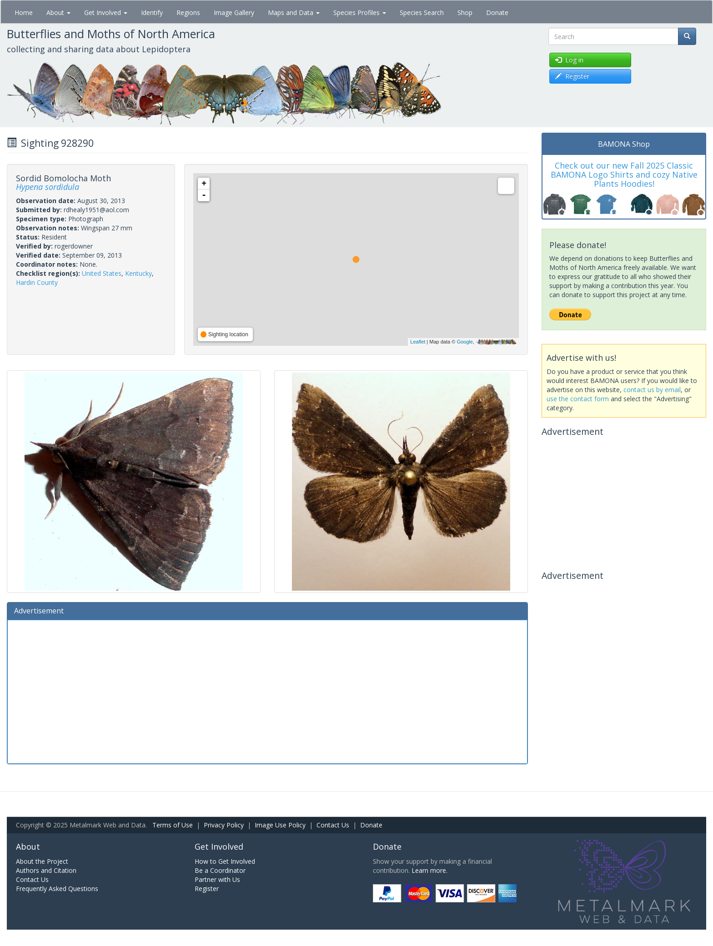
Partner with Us (217, 879)
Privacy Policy (224, 825)
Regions (188, 12)
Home (24, 12)
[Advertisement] (267, 690)
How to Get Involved (225, 861)
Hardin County (37, 282)
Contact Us (332, 825)
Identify (152, 12)
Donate (497, 12)
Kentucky (138, 273)
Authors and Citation (46, 870)
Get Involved (105, 12)
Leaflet (417, 341)
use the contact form (578, 398)
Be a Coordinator (220, 870)
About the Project (42, 861)
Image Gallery (234, 12)
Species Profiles (359, 12)
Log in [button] (569, 59)
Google (464, 341)
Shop (464, 12)
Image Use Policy (280, 825)
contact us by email (652, 389)
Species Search (422, 12)
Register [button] (572, 76)
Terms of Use (172, 825)
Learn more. (429, 870)
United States (101, 273)
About (58, 12)
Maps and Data (294, 12)
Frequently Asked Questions (57, 888)
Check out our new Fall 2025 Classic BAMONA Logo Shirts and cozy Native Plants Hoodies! (624, 174)
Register (207, 888)
